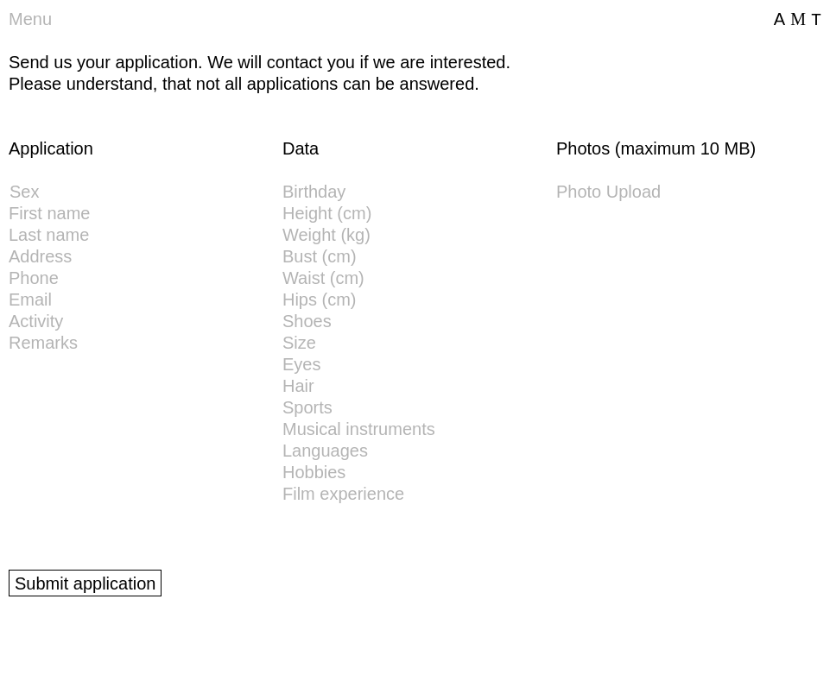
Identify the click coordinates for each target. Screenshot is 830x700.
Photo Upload (608, 191)
